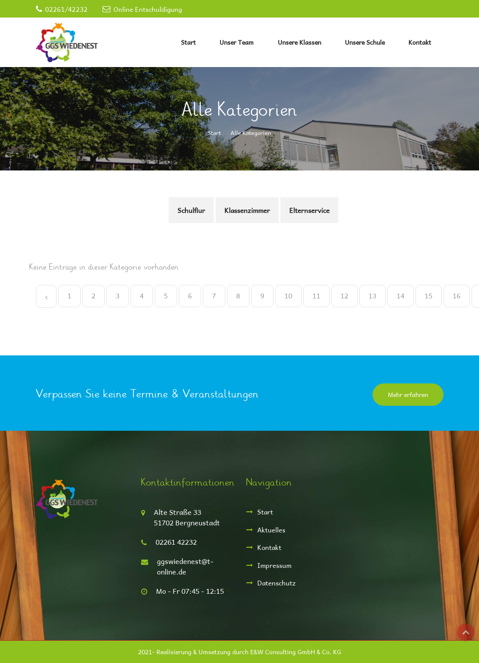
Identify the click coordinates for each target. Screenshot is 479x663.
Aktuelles (271, 529)
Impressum (274, 565)
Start (188, 42)
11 (316, 295)
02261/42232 (66, 9)
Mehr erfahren (408, 395)
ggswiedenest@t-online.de (185, 566)
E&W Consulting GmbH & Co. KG (295, 652)
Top (466, 632)
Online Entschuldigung (148, 9)
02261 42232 (176, 542)
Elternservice (309, 210)
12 (344, 295)
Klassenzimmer (247, 210)
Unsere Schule (365, 42)
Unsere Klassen (299, 42)
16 (457, 295)
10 (288, 295)
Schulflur (191, 210)
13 (372, 295)
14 (400, 295)
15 (429, 295)
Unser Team (237, 42)
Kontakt (419, 42)
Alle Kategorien (251, 132)
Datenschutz (276, 582)
